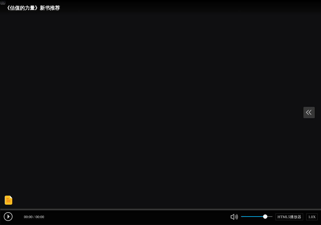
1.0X (312, 217)
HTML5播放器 (289, 217)
